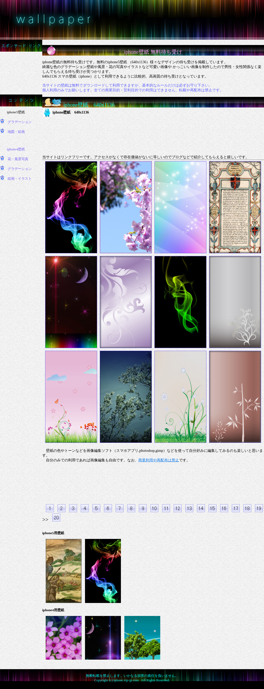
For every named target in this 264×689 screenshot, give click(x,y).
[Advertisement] (21, 72)
